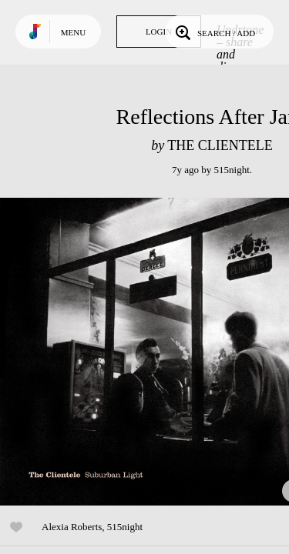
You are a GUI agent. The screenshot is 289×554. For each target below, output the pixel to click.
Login (159, 31)
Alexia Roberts (72, 526)
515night (232, 169)
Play (154, 351)
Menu (73, 32)
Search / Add (214, 31)
